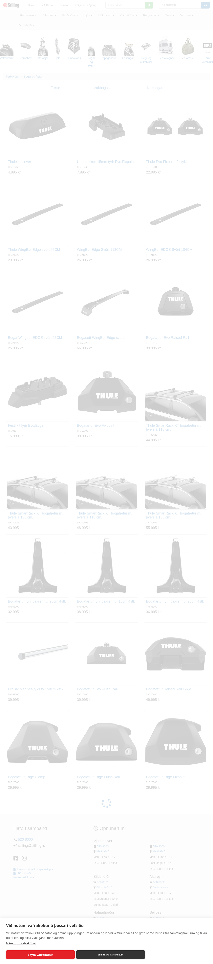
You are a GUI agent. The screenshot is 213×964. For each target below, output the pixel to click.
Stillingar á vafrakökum (110, 954)
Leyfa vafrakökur (40, 955)
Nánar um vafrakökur (21, 943)
